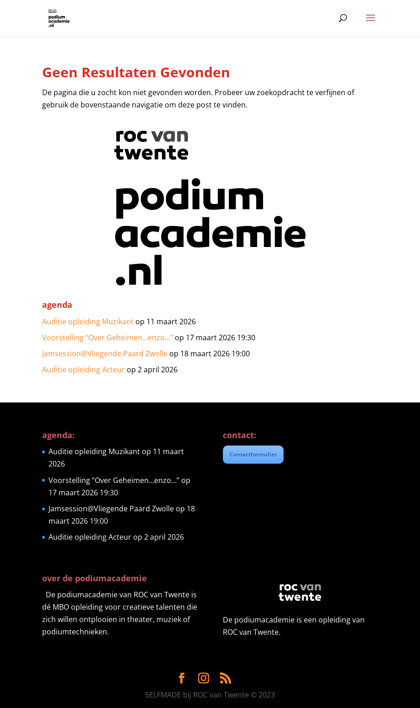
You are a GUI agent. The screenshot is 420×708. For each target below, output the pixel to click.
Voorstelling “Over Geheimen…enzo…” (107, 338)
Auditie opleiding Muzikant (88, 321)
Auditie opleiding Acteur (83, 370)
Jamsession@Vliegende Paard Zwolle (104, 354)
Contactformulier (253, 454)
